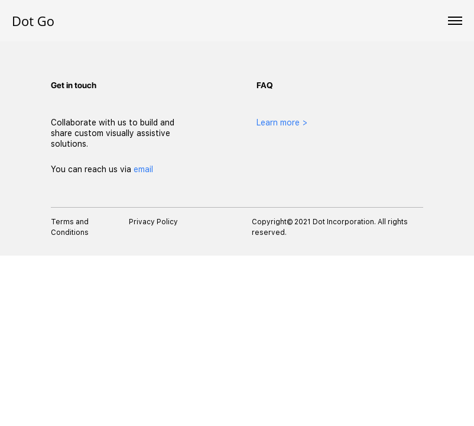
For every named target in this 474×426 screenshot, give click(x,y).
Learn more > (282, 122)
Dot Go (33, 20)
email (143, 169)
